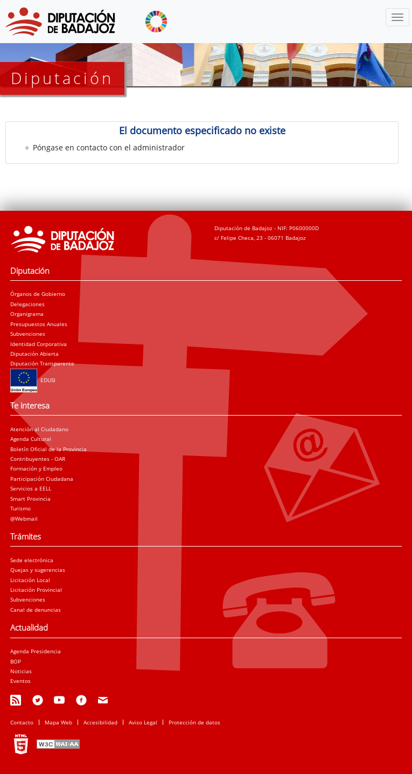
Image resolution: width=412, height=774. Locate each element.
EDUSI (32, 380)
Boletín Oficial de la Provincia (48, 449)
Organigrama (27, 313)
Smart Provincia (30, 498)
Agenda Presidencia (35, 651)
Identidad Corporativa (38, 344)
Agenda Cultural (30, 439)
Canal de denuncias (35, 609)
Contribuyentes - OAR (37, 458)
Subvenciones (27, 333)
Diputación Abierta (34, 353)
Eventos (20, 681)
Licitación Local (30, 580)
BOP (15, 661)
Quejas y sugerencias (37, 569)
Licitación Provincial (36, 589)
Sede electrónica (31, 560)
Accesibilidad (100, 722)
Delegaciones (27, 304)
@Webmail (24, 518)
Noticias (21, 671)
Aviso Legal (143, 722)
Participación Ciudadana (41, 478)
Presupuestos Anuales (38, 324)
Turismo (20, 508)
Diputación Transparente (42, 363)
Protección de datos (194, 722)
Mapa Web (58, 722)
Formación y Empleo (36, 468)
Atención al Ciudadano (39, 429)
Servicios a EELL (30, 488)
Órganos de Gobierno (37, 294)
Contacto (21, 722)
